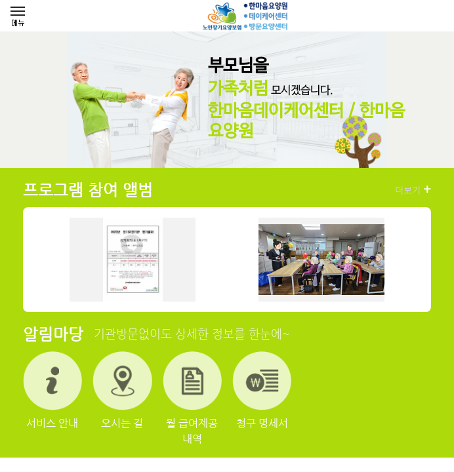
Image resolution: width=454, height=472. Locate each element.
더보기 (413, 189)
